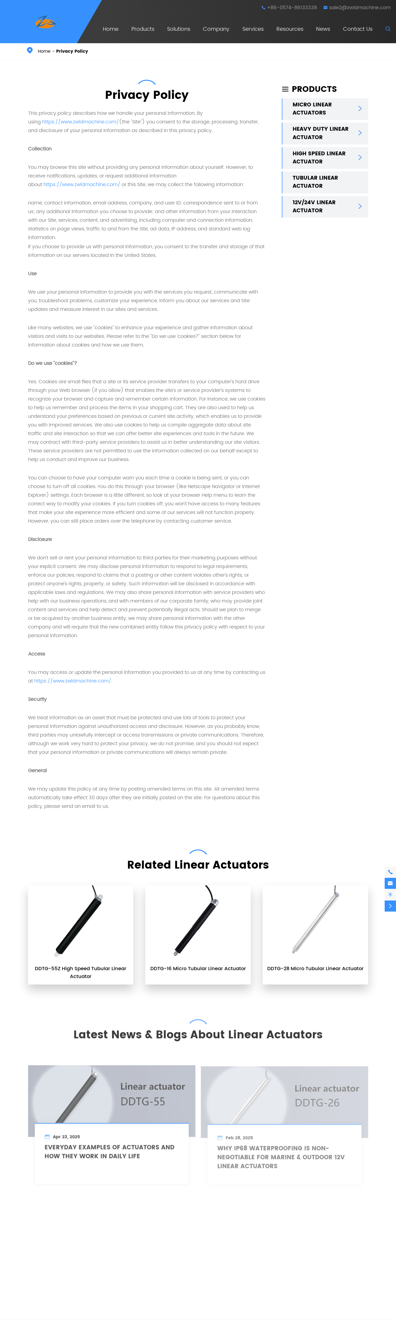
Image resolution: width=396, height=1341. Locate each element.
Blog (230, 1282)
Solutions (178, 29)
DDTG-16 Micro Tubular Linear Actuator (198, 969)
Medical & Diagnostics (146, 1252)
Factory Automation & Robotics (156, 1282)
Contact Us (358, 29)
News (323, 29)
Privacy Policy (72, 51)
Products (142, 29)
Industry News (241, 1292)
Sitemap (249, 1333)
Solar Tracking (137, 1302)
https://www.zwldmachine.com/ (80, 122)
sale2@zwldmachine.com (360, 8)
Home (111, 29)
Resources (289, 29)
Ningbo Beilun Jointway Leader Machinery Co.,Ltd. (101, 1333)
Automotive (134, 1292)
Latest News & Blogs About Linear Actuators (198, 1033)
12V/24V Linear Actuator (314, 207)
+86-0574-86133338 (292, 8)
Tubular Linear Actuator (315, 182)
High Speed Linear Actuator (319, 158)
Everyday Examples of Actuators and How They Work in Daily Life (109, 1154)
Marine (128, 1262)
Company (216, 29)
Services (253, 29)
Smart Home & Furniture (148, 1272)
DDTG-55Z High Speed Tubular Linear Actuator (80, 972)
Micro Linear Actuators (312, 109)
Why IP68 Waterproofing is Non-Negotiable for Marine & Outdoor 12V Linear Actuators (281, 1159)
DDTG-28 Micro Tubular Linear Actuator (315, 969)
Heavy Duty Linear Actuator (320, 133)
